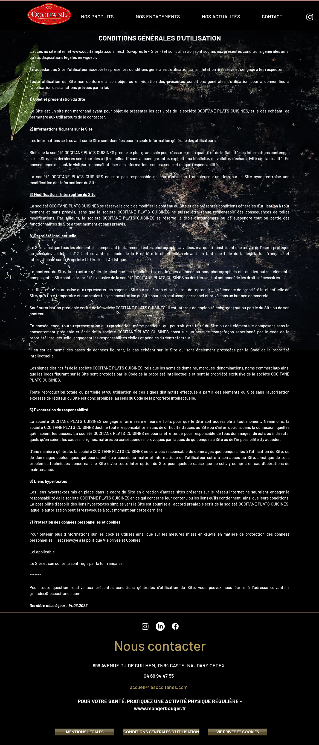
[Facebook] (175, 626)
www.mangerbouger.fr (160, 708)
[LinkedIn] (160, 626)
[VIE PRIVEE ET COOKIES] (237, 732)
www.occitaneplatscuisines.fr (99, 51)
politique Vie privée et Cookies (113, 540)
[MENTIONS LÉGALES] (84, 732)
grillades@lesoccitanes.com (55, 593)
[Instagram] (309, 16)
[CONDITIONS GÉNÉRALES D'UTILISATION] (161, 732)
